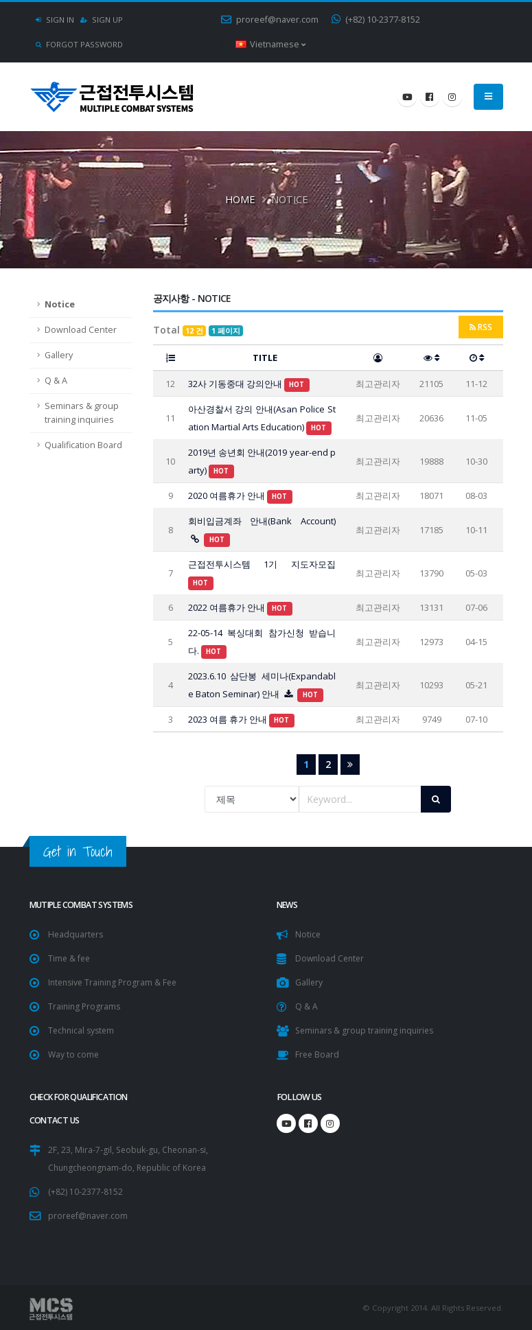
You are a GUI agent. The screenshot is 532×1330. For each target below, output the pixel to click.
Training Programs (85, 1006)
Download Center (81, 330)
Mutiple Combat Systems (85, 905)
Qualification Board (83, 445)
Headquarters (77, 934)
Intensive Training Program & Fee (115, 982)
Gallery (59, 355)
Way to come (74, 1054)
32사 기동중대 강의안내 (249, 383)
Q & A (56, 380)
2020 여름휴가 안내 (240, 495)
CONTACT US (55, 1120)
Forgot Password (79, 44)
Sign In (55, 19)
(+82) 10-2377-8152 (376, 19)
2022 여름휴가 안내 (240, 607)
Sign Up (102, 19)
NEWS (288, 905)
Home (240, 199)
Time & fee (70, 958)
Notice (60, 304)
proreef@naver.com (270, 19)
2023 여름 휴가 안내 (241, 719)
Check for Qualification (84, 1097)
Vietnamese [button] (270, 44)
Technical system (83, 1030)
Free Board (317, 1054)
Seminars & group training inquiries (82, 412)
